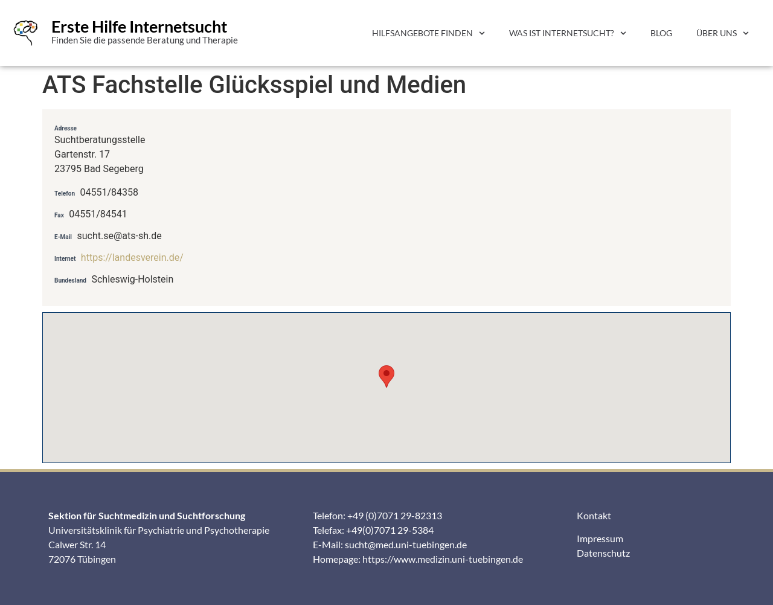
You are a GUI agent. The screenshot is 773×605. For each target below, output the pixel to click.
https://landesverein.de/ (132, 257)
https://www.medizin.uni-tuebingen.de (442, 559)
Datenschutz (603, 553)
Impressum (600, 538)
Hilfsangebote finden (428, 33)
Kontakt (594, 515)
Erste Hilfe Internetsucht (139, 26)
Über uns (722, 33)
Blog (661, 33)
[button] (386, 376)
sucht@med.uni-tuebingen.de (406, 544)
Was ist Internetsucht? (567, 33)
